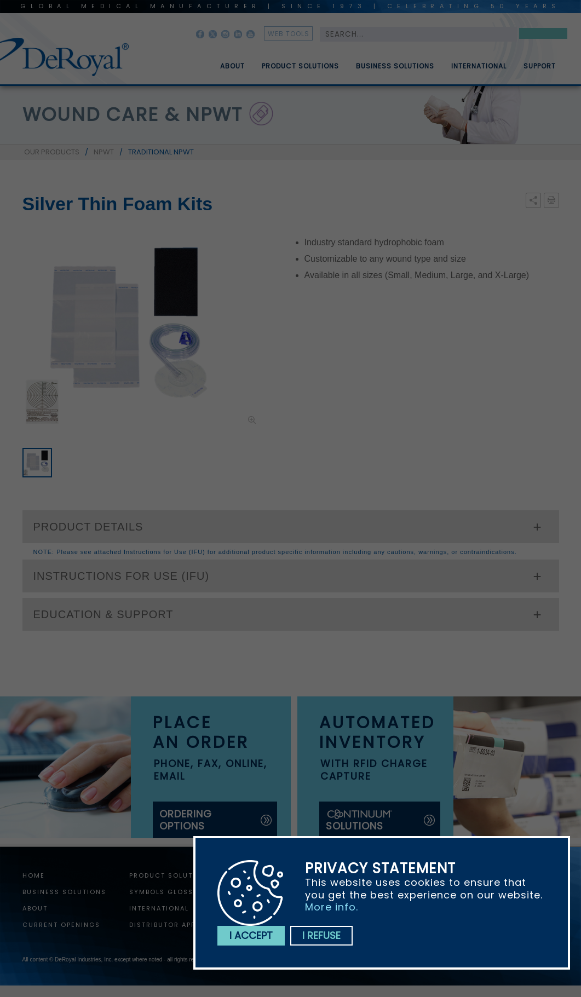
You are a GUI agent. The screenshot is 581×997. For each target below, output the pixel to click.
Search (543, 35)
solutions (360, 820)
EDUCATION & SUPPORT (103, 614)
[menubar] (380, 61)
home (33, 875)
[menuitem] (224, 61)
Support (540, 70)
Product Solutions (300, 70)
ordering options (185, 820)
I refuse (321, 935)
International (479, 70)
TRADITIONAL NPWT (161, 152)
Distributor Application (180, 924)
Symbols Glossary (168, 891)
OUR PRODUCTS (51, 152)
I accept (251, 935)
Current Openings (61, 924)
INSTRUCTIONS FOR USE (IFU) (121, 576)
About (232, 70)
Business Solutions (395, 70)
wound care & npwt (132, 114)
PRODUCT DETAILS (88, 527)
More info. (331, 907)
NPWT (104, 152)
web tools (288, 33)
